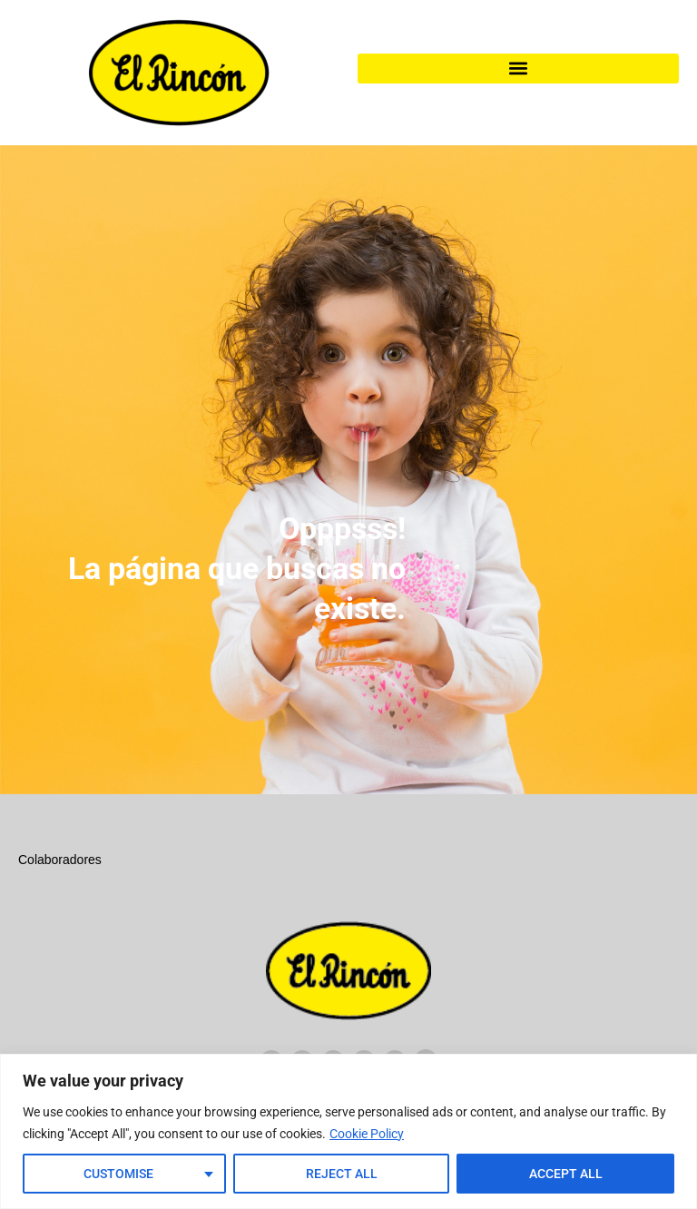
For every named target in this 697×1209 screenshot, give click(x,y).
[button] (518, 69)
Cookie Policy (366, 1133)
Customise (118, 1173)
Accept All (566, 1173)
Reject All (342, 1173)
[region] (348, 1131)
